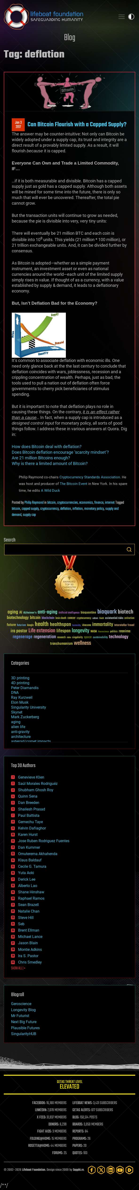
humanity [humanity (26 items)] (76, 625)
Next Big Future (23, 1022)
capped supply (30, 509)
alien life (18, 727)
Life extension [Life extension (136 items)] (41, 631)
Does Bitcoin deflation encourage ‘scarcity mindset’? (60, 452)
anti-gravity (20, 731)
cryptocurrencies (67, 503)
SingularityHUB (23, 1034)
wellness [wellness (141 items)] (82, 643)
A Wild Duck (50, 490)
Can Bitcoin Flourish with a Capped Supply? (77, 124)
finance (98, 503)
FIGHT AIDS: (44, 1132)
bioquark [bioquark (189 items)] (107, 612)
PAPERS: (77, 1146)
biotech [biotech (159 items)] (125, 612)
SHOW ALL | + (18, 968)
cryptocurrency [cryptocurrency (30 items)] (84, 618)
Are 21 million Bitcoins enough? (41, 457)
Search (129, 549)
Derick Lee (26, 879)
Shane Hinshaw (31, 892)
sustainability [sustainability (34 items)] (100, 637)
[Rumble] (129, 1170)
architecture (21, 736)
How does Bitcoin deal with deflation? (47, 446)
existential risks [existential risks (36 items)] (114, 618)
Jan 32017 (18, 125)
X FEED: (41, 1117)
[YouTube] (120, 1170)
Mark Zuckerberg (25, 717)
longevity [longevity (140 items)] (80, 631)
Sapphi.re (78, 1170)
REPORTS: (78, 1132)
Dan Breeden (28, 802)
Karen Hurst (28, 834)
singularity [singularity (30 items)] (77, 637)
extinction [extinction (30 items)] (129, 618)
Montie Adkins (30, 949)
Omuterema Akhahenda (37, 854)
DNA (15, 692)
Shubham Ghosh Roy (35, 790)
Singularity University (28, 707)
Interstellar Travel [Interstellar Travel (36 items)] (124, 625)
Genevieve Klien (31, 777)
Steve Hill (26, 917)
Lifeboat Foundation (33, 1170)
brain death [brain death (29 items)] (61, 618)
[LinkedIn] (110, 1170)
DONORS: (53, 1124)
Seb (21, 924)
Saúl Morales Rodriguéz (38, 783)
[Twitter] (101, 1170)
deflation (65, 509)
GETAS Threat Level (69, 1085)
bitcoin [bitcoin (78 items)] (35, 617)
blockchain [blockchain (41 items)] (48, 618)
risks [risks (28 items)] (69, 637)
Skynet (16, 712)
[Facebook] (91, 1170)
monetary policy (94, 509)
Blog (69, 38)
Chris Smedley (30, 962)
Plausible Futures (25, 1028)
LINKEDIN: (41, 1110)
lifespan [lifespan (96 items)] (63, 631)
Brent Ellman (28, 930)
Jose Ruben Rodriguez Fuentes (43, 841)
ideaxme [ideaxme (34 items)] (86, 625)
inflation (77, 509)
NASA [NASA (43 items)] (94, 631)
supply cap (29, 515)
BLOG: (75, 1117)
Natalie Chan (29, 911)
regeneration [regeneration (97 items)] (45, 637)
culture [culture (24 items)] (95, 618)
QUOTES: (77, 1153)
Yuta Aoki (26, 873)
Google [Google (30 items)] (30, 625)
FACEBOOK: (39, 1103)
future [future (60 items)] (11, 625)
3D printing (20, 678)
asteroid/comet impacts (31, 741)
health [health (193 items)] (42, 624)
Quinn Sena (27, 796)
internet (110, 503)
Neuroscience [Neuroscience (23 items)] (103, 632)
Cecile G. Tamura (32, 866)
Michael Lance (30, 936)
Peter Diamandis (25, 688)
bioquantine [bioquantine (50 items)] (88, 612)
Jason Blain (28, 943)
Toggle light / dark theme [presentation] (131, 17)
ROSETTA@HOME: (39, 1146)
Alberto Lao (27, 885)
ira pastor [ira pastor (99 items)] (19, 631)
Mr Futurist (20, 1015)
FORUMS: (57, 1153)
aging (15, 722)
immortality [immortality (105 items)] (102, 624)
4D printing (20, 683)
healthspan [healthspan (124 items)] (60, 625)
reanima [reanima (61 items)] (124, 631)
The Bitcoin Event (73, 484)
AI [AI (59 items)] (20, 612)
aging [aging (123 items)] (13, 612)
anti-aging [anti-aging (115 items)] (47, 612)
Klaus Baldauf (30, 860)
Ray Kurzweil (21, 697)
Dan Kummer (29, 847)
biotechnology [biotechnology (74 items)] (18, 617)
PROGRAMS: (79, 1139)
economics (86, 503)
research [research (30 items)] (61, 637)
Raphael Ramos (31, 898)
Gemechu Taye (30, 822)
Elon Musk (19, 702)
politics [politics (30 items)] (114, 631)
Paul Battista (29, 815)
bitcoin (51, 503)
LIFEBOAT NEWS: (82, 1103)
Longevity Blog (23, 1010)
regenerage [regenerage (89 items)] (22, 637)
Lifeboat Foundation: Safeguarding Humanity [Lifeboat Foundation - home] (58, 17)
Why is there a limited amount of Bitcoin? (50, 463)
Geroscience (21, 1004)
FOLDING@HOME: (40, 1139)
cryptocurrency (49, 509)
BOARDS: (77, 1124)
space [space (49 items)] (88, 637)
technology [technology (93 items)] (118, 637)
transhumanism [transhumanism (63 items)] (61, 643)
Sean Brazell (28, 904)
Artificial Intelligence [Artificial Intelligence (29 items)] (69, 612)
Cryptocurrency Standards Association (90, 477)
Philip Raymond (34, 503)
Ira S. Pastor (28, 956)
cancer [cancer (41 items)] (71, 618)
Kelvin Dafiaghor (32, 828)
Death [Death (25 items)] (101, 618)
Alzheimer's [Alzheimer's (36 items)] (29, 613)
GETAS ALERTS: (81, 1110)
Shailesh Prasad (31, 809)
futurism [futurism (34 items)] (21, 625)
